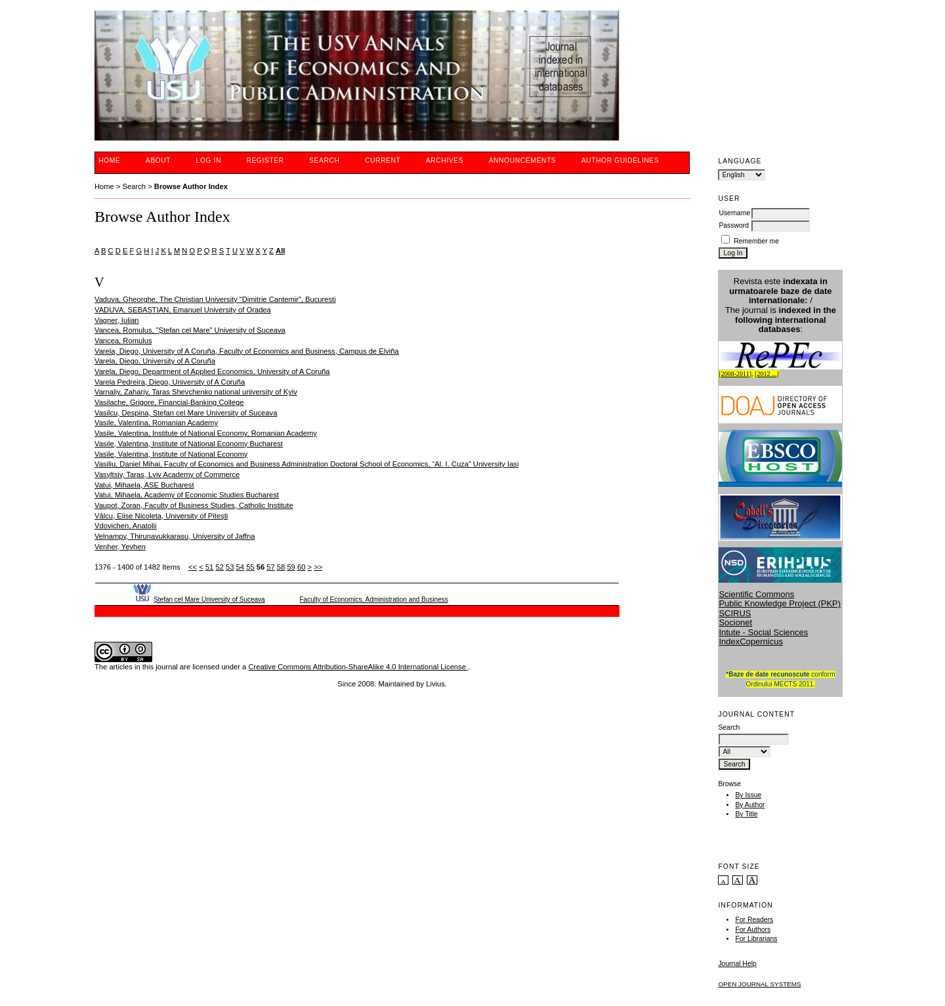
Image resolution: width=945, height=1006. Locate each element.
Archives (444, 160)
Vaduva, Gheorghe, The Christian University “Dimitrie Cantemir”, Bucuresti (215, 299)
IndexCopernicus (751, 641)
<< (192, 567)
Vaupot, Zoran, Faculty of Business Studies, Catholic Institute (193, 505)
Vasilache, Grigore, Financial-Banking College (168, 402)
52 (219, 567)
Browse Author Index (191, 186)
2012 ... (766, 373)
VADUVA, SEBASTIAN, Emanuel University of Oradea (182, 310)
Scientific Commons (756, 594)
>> (318, 567)
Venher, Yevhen (120, 547)
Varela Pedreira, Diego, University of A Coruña (169, 382)
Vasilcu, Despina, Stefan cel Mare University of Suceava (185, 413)
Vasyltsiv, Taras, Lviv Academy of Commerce (167, 474)
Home (109, 160)
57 (270, 567)
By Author (750, 804)
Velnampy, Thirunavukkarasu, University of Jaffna (174, 536)
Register (265, 160)
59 (291, 567)
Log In (208, 160)
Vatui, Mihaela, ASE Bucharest (144, 485)
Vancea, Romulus (123, 341)
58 (281, 567)
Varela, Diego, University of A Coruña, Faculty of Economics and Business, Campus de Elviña (246, 351)
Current (382, 160)
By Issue (748, 795)
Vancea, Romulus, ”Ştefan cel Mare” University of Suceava (189, 330)
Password (734, 225)
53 (230, 567)
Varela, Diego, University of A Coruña (154, 361)
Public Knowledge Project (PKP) (780, 603)
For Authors (752, 929)
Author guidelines (620, 160)
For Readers (754, 919)
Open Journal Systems (759, 984)
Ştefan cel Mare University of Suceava (209, 599)
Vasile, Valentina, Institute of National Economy (170, 454)
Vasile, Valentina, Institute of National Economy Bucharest (188, 444)
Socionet (735, 622)
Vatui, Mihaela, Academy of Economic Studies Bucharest (186, 495)
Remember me (756, 241)
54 (240, 567)
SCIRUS (735, 613)
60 (301, 567)
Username (734, 213)
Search (324, 160)
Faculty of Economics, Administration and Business (373, 599)
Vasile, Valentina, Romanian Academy (156, 423)
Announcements (522, 160)
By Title (746, 814)
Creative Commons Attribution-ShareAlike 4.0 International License (358, 667)
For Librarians (756, 938)
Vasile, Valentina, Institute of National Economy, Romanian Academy (205, 433)
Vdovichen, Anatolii (125, 526)
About (158, 160)
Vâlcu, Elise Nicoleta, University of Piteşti (161, 516)
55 (250, 567)
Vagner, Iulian (116, 320)
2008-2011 (735, 373)
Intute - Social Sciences (763, 632)
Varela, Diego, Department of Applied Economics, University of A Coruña (212, 371)
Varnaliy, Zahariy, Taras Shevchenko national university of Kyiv (195, 392)
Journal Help (737, 963)
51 (209, 567)
